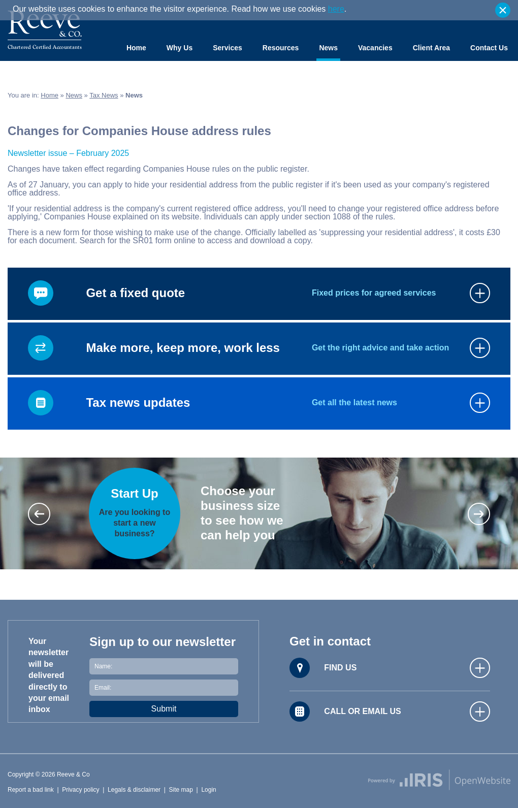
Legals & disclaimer (134, 789)
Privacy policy (80, 789)
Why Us (179, 48)
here (336, 9)
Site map (181, 789)
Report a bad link (31, 789)
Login (208, 789)
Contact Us (489, 48)
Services (227, 48)
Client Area (431, 48)
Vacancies (375, 48)
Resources (281, 48)
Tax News (103, 95)
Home (136, 48)
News (328, 48)
